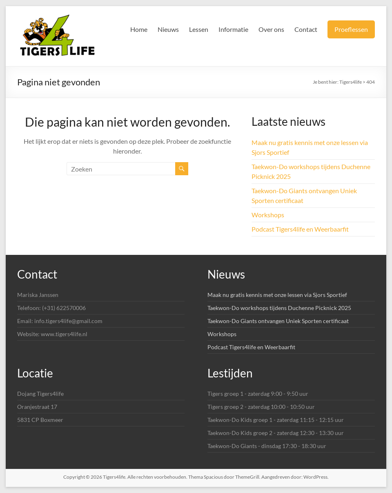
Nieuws (168, 29)
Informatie (233, 29)
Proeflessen (351, 29)
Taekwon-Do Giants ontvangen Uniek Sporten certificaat (278, 320)
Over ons (271, 29)
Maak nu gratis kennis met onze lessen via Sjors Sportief (277, 294)
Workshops (268, 215)
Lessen (198, 29)
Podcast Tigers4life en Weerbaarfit (300, 229)
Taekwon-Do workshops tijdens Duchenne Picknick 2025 (279, 307)
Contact (305, 29)
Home (138, 29)
